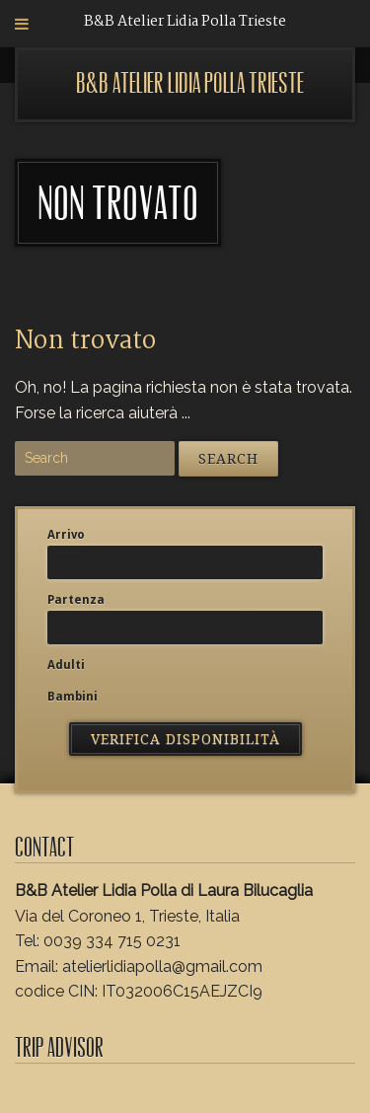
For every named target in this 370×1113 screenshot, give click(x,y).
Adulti (66, 665)
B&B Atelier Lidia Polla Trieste (190, 83)
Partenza (76, 600)
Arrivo (66, 535)
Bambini (72, 697)
